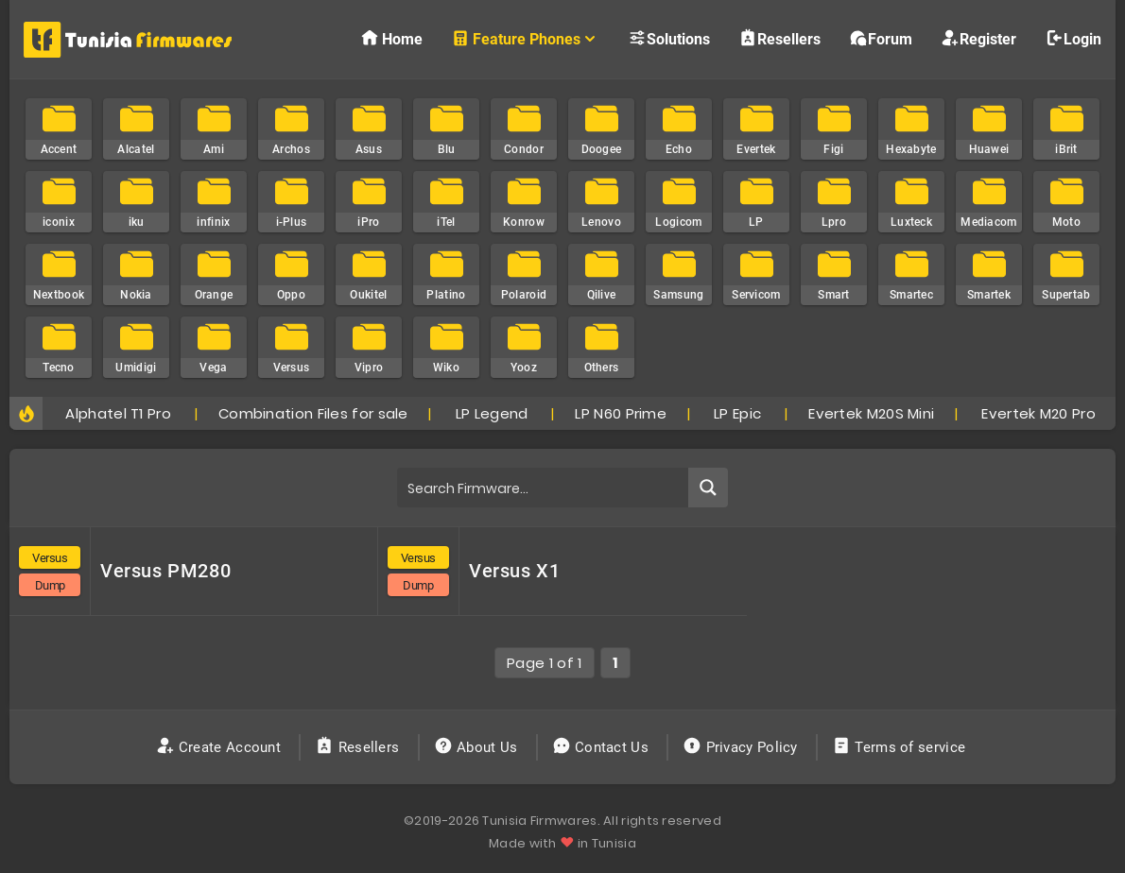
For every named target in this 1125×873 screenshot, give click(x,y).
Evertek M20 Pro (1038, 413)
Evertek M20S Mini (871, 413)
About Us (478, 747)
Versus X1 (514, 570)
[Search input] (543, 487)
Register (978, 38)
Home (391, 38)
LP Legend (492, 413)
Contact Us (602, 747)
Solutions (669, 38)
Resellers (779, 38)
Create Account (221, 747)
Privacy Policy (742, 747)
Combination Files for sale (313, 413)
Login (1073, 38)
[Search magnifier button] (708, 487)
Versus (49, 558)
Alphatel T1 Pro (118, 413)
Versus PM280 (165, 570)
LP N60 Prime (620, 413)
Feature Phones (525, 38)
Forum (880, 38)
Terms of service (900, 747)
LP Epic (737, 413)
